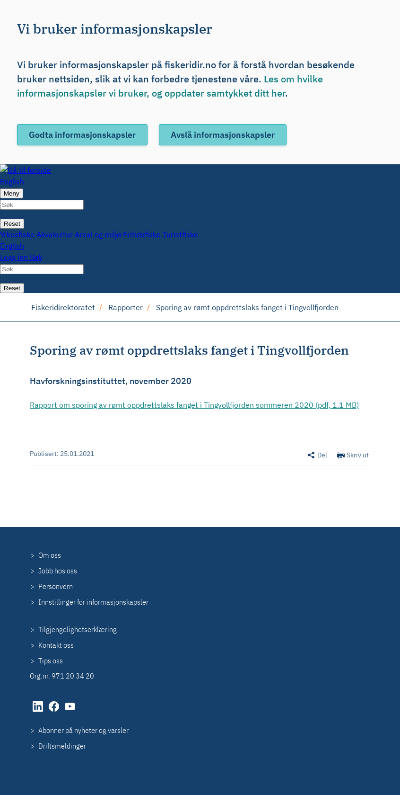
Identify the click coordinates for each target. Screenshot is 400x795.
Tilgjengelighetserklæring (77, 629)
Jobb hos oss (57, 570)
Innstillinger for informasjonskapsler (93, 602)
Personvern (55, 586)
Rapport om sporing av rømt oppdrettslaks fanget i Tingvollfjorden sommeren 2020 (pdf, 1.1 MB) (194, 405)
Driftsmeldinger (62, 745)
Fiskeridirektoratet (63, 307)
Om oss (49, 555)
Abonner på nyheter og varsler (83, 730)
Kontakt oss (56, 645)
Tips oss (50, 660)
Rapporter (125, 307)
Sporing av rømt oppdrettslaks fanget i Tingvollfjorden (247, 307)
